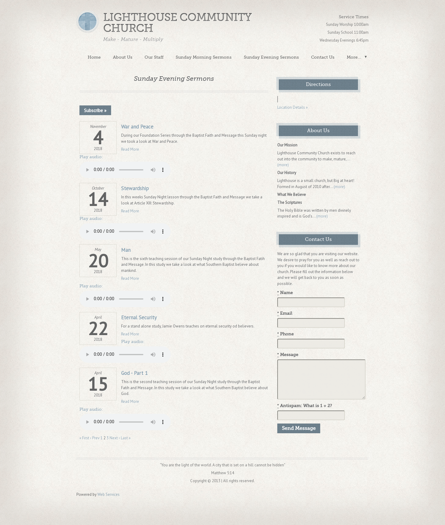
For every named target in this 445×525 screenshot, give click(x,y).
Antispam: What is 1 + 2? (304, 406)
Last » (126, 438)
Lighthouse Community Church (177, 23)
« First (84, 438)
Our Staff (154, 57)
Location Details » (292, 107)
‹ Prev (95, 438)
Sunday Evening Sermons (271, 57)
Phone (285, 334)
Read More (130, 149)
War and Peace (137, 126)
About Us (122, 57)
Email (284, 313)
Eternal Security (139, 317)
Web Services (108, 494)
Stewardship (135, 188)
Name (285, 293)
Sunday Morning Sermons (204, 57)
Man (126, 250)
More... (354, 57)
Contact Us (323, 57)
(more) (283, 164)
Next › (115, 438)
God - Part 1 (134, 373)
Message (287, 355)
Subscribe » (95, 110)
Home (94, 57)
